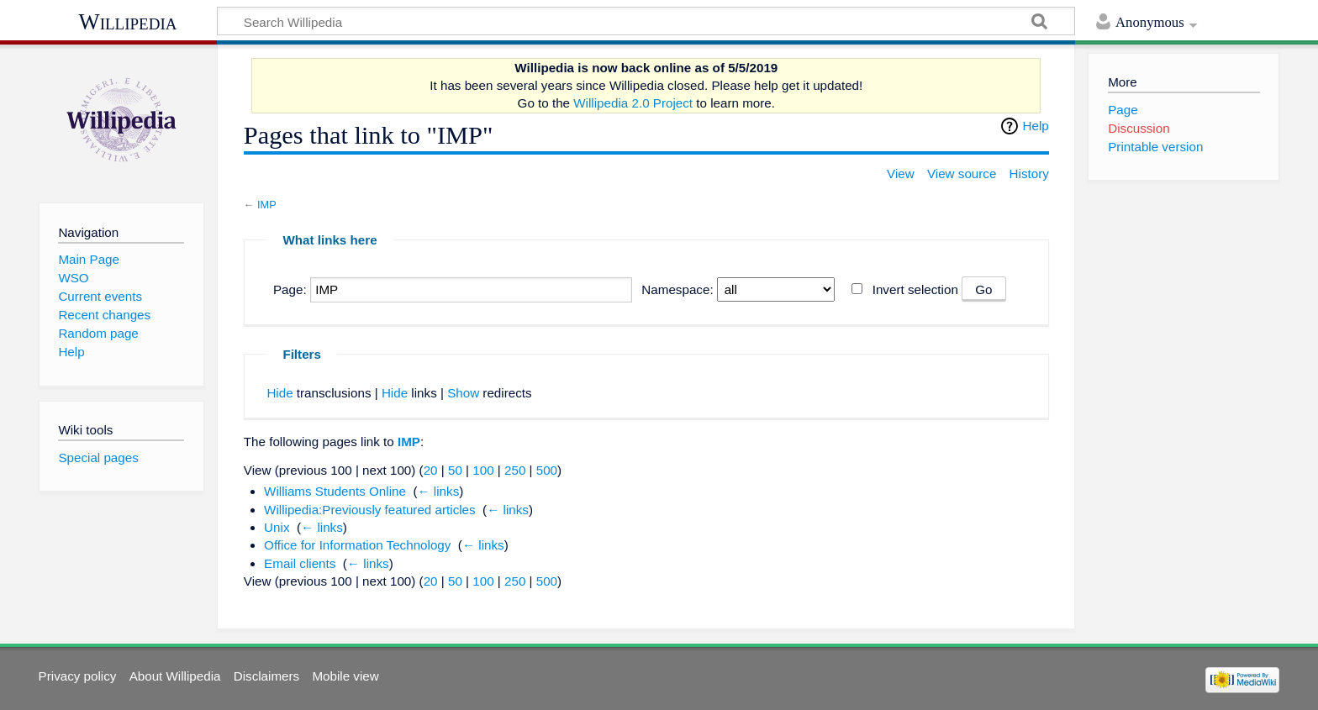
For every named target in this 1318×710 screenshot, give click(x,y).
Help (1036, 125)
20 (431, 470)
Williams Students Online (335, 491)
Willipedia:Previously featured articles (370, 509)
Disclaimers (266, 676)
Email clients (299, 563)
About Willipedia (175, 676)
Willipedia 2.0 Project (633, 103)
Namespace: (677, 289)
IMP (267, 204)
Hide (279, 393)
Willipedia (128, 21)
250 (514, 470)
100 (482, 470)
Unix (276, 527)
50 (455, 470)
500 (546, 470)
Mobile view (345, 676)
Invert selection (915, 289)
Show (463, 393)
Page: (290, 289)
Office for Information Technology (357, 545)
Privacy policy (78, 676)
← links (438, 491)
